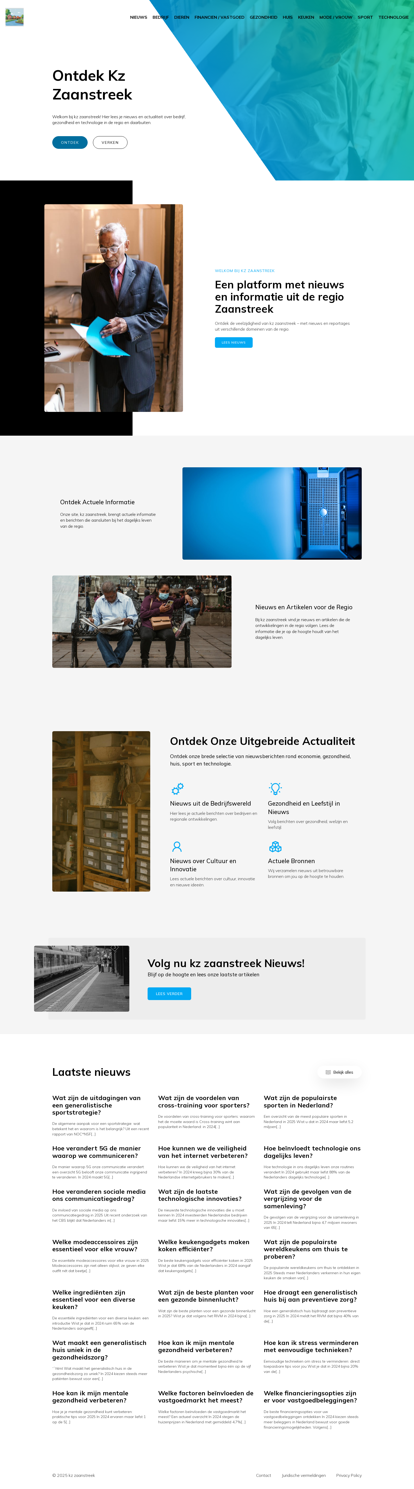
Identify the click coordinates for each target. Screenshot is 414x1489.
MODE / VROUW (335, 17)
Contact (263, 1475)
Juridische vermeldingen (304, 1475)
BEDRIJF (161, 17)
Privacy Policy (349, 1475)
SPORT (365, 17)
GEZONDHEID (263, 17)
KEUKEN (306, 17)
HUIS (288, 17)
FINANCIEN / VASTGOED (219, 17)
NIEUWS (138, 17)
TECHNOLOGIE (393, 17)
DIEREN (181, 17)
